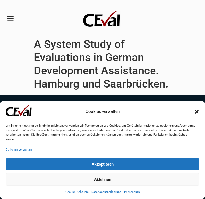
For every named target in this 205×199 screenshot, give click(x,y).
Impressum (132, 192)
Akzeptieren (103, 164)
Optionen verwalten (19, 149)
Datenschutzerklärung (106, 192)
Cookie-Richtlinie (77, 192)
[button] (196, 112)
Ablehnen (102, 179)
